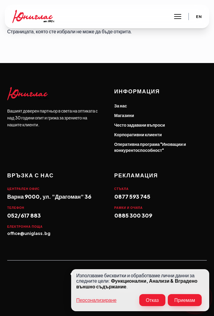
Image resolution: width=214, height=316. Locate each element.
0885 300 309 (133, 215)
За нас (120, 105)
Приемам (184, 300)
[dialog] (140, 290)
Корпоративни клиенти (138, 134)
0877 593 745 (132, 196)
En (199, 16)
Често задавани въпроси (139, 125)
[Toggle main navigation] (178, 16)
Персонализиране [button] (96, 300)
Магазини (124, 115)
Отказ (152, 300)
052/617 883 (24, 215)
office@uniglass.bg (28, 233)
